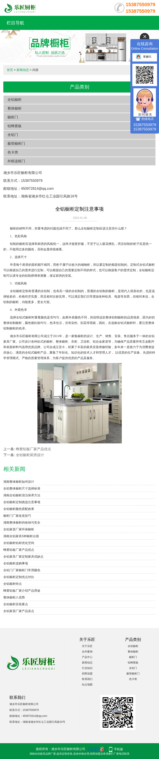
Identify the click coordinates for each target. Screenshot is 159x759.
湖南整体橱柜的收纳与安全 (21, 522)
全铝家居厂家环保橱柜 (18, 529)
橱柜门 (12, 117)
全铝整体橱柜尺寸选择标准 (21, 488)
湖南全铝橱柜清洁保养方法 (21, 495)
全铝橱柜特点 (12, 584)
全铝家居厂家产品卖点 (18, 611)
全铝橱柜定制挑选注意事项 (21, 502)
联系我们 (87, 679)
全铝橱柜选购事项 (15, 563)
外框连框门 (16, 161)
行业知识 (87, 668)
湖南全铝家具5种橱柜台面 (21, 536)
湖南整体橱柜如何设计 (18, 481)
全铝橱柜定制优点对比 (18, 577)
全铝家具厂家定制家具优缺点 (23, 556)
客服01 (143, 56)
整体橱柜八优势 (14, 597)
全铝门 (12, 135)
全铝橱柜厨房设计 (30, 455)
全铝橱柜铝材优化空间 (18, 543)
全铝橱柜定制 (90, 228)
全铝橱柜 (14, 99)
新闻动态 (23, 70)
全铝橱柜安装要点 (15, 604)
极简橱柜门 (16, 143)
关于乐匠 (87, 646)
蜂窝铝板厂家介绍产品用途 (21, 590)
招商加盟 (87, 673)
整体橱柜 (14, 108)
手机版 (118, 749)
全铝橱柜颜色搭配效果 (18, 509)
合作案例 (87, 651)
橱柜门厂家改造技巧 (17, 515)
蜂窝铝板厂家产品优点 (33, 449)
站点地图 (87, 684)
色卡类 (12, 152)
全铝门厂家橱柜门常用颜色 (21, 570)
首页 (10, 70)
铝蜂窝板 (14, 126)
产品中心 (87, 657)
